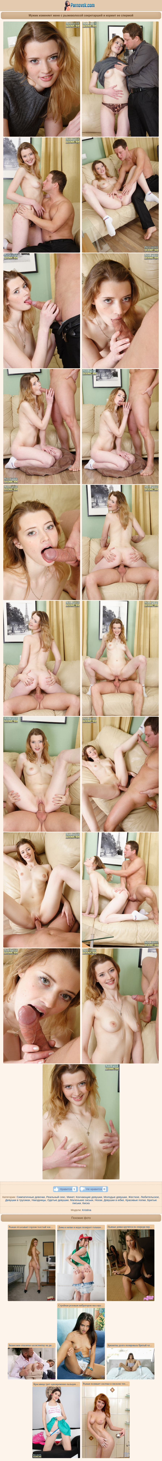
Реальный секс (55, 1197)
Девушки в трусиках (17, 1200)
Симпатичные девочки (31, 1197)
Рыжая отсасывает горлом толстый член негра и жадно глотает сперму (47, 1227)
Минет (70, 1197)
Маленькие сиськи (81, 1200)
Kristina (86, 1210)
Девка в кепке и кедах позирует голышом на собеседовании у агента (95, 1227)
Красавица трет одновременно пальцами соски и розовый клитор (68, 1384)
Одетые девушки (58, 1200)
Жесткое (133, 1197)
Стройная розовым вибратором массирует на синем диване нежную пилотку (99, 1305)
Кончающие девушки (89, 1197)
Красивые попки (135, 1200)
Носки (98, 1200)
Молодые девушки (115, 1197)
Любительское (150, 1197)
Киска (86, 1203)
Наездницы (39, 1200)
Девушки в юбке (114, 1200)
